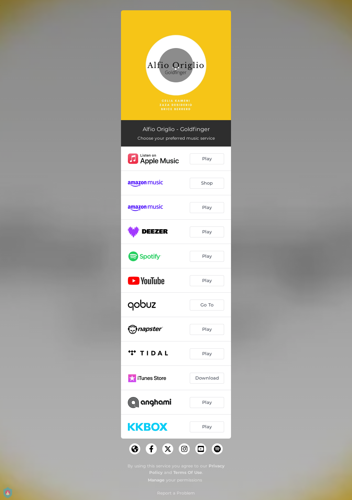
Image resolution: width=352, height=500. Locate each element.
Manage (156, 479)
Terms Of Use (187, 472)
